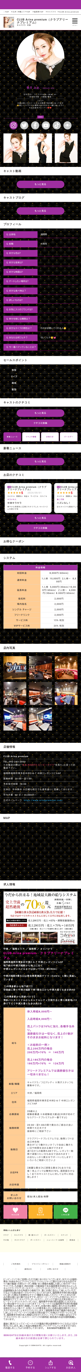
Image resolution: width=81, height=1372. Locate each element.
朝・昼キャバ (34, 1235)
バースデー (68, 437)
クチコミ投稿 (40, 423)
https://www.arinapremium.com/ (43, 800)
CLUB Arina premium (68, 12)
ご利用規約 (15, 1264)
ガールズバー (49, 1235)
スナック (64, 1235)
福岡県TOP (38, 12)
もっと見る (40, 184)
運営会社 (28, 1269)
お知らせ (50, 437)
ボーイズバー (35, 1240)
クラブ (6, 1235)
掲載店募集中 (65, 1264)
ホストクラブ (19, 1240)
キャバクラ (51, 12)
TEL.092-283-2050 (14, 761)
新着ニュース (12, 437)
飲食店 (72, 1240)
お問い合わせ (53, 1269)
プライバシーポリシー (40, 1264)
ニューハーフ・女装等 (55, 1240)
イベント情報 (31, 437)
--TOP (6, 12)
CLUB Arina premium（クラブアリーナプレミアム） (42, 21)
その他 (6, 1240)
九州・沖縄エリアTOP (20, 12)
